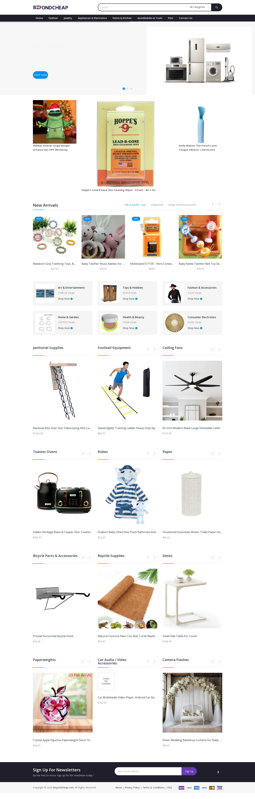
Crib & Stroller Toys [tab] (135, 204)
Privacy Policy (132, 793)
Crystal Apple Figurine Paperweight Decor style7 (64, 746)
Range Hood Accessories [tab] (182, 204)
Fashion (53, 18)
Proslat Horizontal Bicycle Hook (53, 642)
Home (39, 18)
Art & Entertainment (72, 289)
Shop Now (68, 301)
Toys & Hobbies (137, 289)
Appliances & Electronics (92, 18)
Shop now (40, 75)
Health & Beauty (138, 321)
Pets (170, 18)
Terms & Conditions (153, 793)
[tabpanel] (127, 58)
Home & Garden (73, 321)
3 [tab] (131, 88)
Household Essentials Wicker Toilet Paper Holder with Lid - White (204, 538)
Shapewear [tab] (157, 204)
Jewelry (68, 18)
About (119, 793)
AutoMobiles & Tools (149, 18)
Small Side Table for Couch (180, 642)
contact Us (185, 18)
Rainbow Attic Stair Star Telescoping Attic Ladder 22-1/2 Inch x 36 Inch (77, 434)
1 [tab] (124, 88)
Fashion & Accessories (199, 289)
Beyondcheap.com (63, 793)
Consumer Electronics (199, 321)
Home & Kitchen (122, 18)
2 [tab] (127, 88)
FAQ (169, 793)
